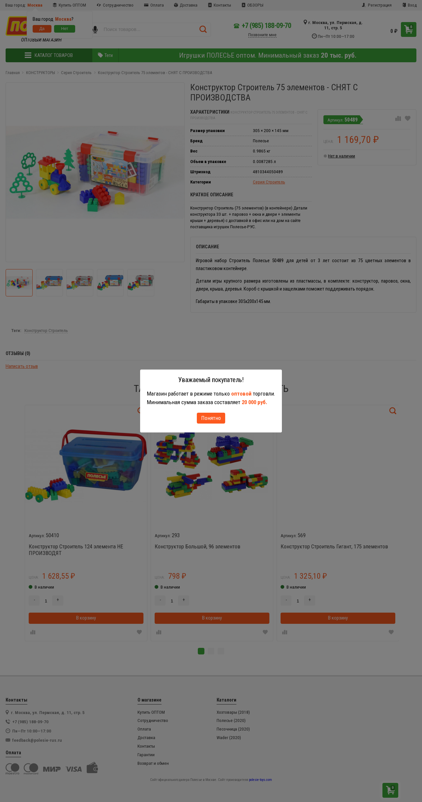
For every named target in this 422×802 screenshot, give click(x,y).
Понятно (211, 418)
